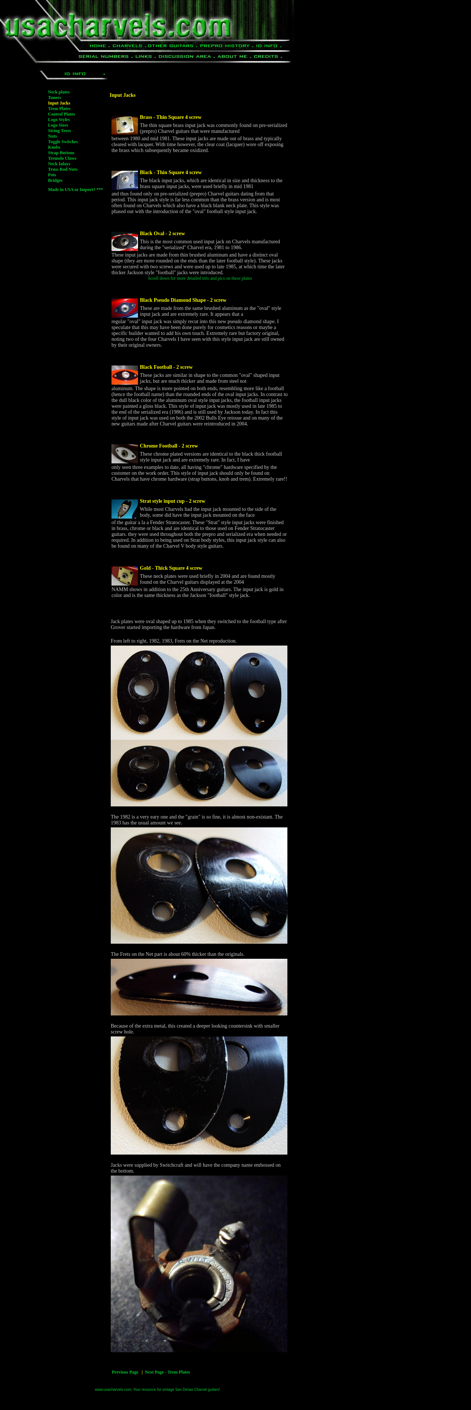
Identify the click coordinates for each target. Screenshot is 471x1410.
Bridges (55, 180)
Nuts (52, 136)
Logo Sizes (58, 125)
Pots (52, 174)
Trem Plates (59, 108)
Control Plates (61, 114)
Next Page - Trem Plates (167, 1372)
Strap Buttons (61, 152)
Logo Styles (59, 119)
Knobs (54, 147)
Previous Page (125, 1372)
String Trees (59, 130)
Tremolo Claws (62, 158)
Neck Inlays (59, 163)
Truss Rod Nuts (63, 169)
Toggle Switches (63, 141)
